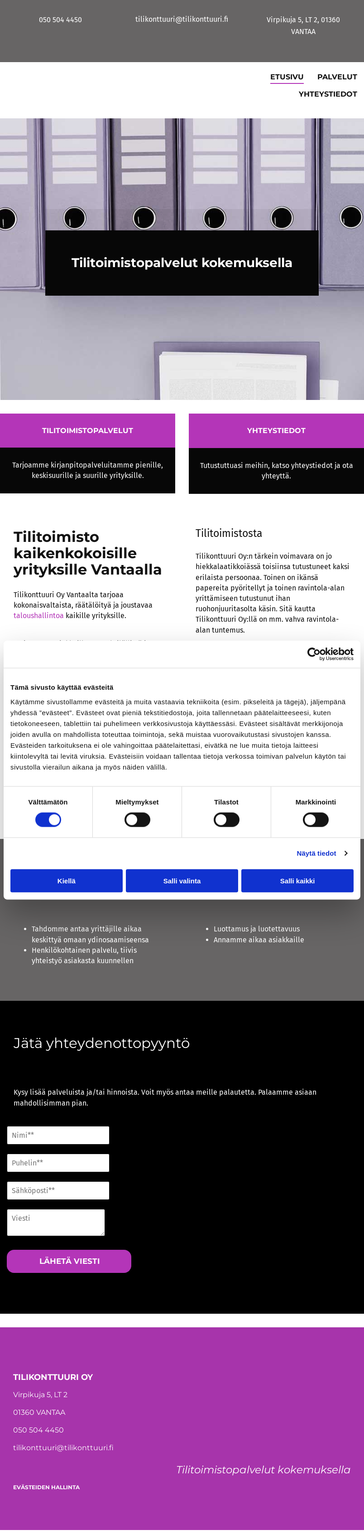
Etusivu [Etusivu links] (287, 77)
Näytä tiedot (316, 853)
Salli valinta (182, 880)
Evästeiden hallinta (46, 1487)
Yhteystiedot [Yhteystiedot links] (328, 94)
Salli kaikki (297, 880)
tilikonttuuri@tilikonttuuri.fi (63, 1447)
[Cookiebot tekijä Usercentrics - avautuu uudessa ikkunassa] (314, 654)
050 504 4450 (38, 1430)
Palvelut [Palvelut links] (337, 77)
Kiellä (66, 880)
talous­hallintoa (39, 615)
